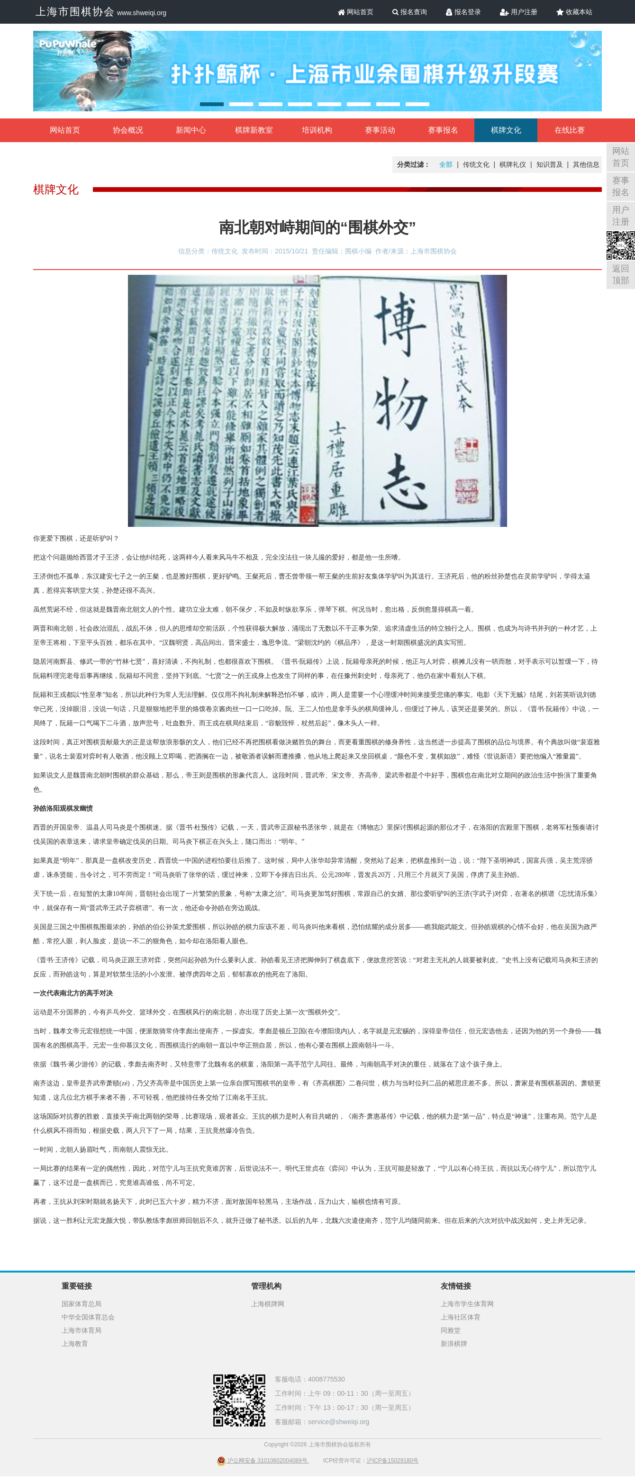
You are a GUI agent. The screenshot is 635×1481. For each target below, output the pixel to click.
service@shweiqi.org (338, 1422)
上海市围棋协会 (75, 12)
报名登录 (463, 12)
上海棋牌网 (267, 1304)
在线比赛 (569, 130)
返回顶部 (620, 274)
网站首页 (356, 12)
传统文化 (476, 164)
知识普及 (549, 164)
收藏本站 (574, 12)
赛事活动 (380, 130)
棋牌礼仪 (512, 164)
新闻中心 (191, 130)
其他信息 (586, 164)
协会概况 (128, 130)
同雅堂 (451, 1330)
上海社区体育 (461, 1317)
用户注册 (518, 12)
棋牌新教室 (254, 130)
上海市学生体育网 (467, 1304)
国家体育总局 (81, 1304)
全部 (446, 164)
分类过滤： (413, 164)
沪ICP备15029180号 (392, 1460)
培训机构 (317, 130)
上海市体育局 (81, 1330)
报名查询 (409, 12)
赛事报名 (443, 130)
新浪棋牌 (454, 1343)
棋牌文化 (506, 130)
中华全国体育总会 (88, 1317)
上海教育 (75, 1343)
